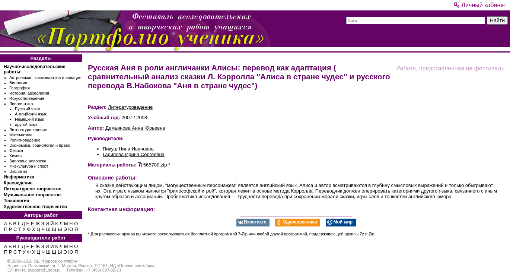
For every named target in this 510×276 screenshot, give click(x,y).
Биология (18, 82)
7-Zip (243, 234)
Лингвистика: (21, 103)
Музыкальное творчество (32, 194)
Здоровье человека (27, 161)
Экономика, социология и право (39, 145)
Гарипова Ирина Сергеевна (134, 154)
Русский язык (27, 109)
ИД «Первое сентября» (56, 261)
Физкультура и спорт (28, 166)
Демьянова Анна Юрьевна (135, 128)
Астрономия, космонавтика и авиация (45, 77)
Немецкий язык (29, 119)
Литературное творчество (32, 188)
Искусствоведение (26, 98)
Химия (15, 155)
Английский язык (31, 114)
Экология (18, 171)
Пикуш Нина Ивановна (128, 149)
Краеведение (18, 182)
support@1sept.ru (44, 270)
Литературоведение (28, 129)
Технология (16, 200)
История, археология (29, 93)
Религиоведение (25, 140)
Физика (16, 150)
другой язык (26, 124)
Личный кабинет (480, 5)
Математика (20, 135)
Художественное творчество (35, 206)
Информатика (19, 177)
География (19, 88)
